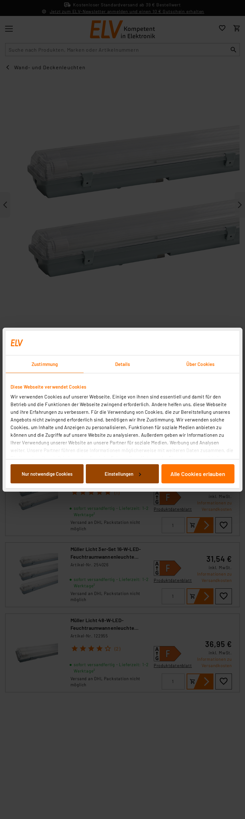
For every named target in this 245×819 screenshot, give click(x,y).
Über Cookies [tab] (200, 364)
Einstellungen (123, 474)
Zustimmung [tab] (45, 364)
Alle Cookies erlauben (197, 473)
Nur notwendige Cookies (47, 474)
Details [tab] (122, 364)
